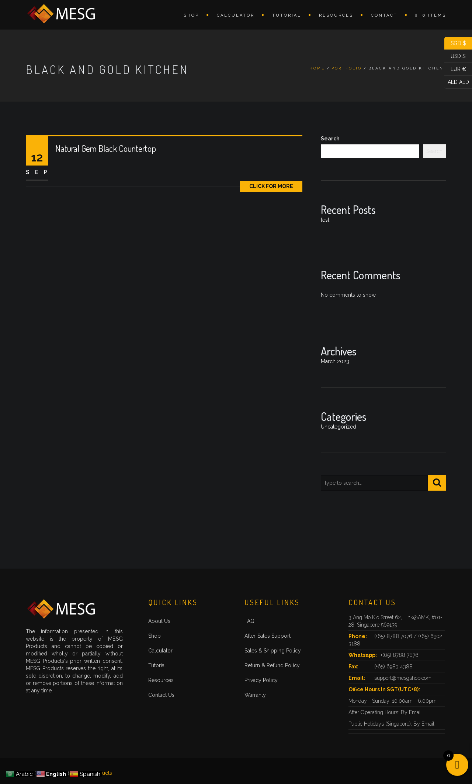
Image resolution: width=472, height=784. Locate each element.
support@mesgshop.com (402, 678)
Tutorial (286, 15)
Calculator (235, 15)
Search (330, 139)
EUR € (455, 69)
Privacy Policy (261, 680)
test (325, 220)
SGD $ (455, 43)
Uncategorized (338, 427)
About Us (159, 621)
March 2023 (335, 361)
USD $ (455, 56)
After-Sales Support (267, 636)
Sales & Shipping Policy (272, 651)
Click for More (271, 186)
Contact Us (161, 695)
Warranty (255, 695)
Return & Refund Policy (272, 665)
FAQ (249, 621)
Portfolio (347, 68)
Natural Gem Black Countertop (105, 148)
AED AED (456, 82)
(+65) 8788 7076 (394, 636)
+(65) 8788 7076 (400, 655)
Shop (191, 15)
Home (317, 68)
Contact (384, 15)
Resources (336, 15)
